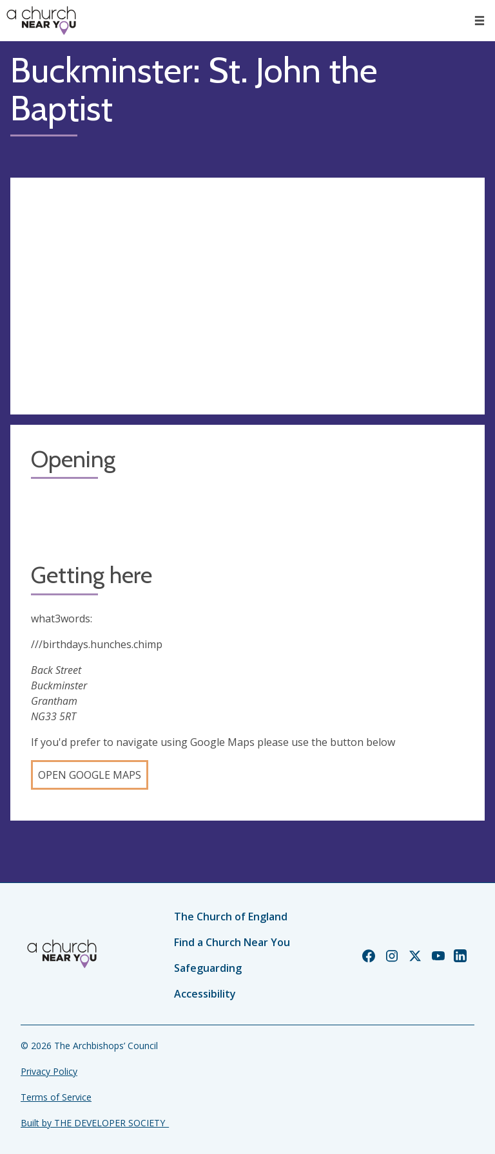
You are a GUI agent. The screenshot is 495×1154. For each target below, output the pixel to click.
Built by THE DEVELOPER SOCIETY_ (95, 1123)
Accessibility (205, 994)
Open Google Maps (89, 775)
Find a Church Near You (232, 942)
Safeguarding (208, 968)
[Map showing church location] (247, 296)
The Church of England (230, 916)
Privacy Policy (49, 1071)
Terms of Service (56, 1097)
